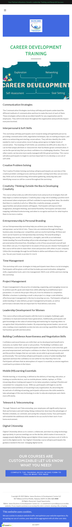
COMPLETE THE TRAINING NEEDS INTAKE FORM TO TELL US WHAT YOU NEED (36, 473)
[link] (36, 25)
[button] (5, 10)
